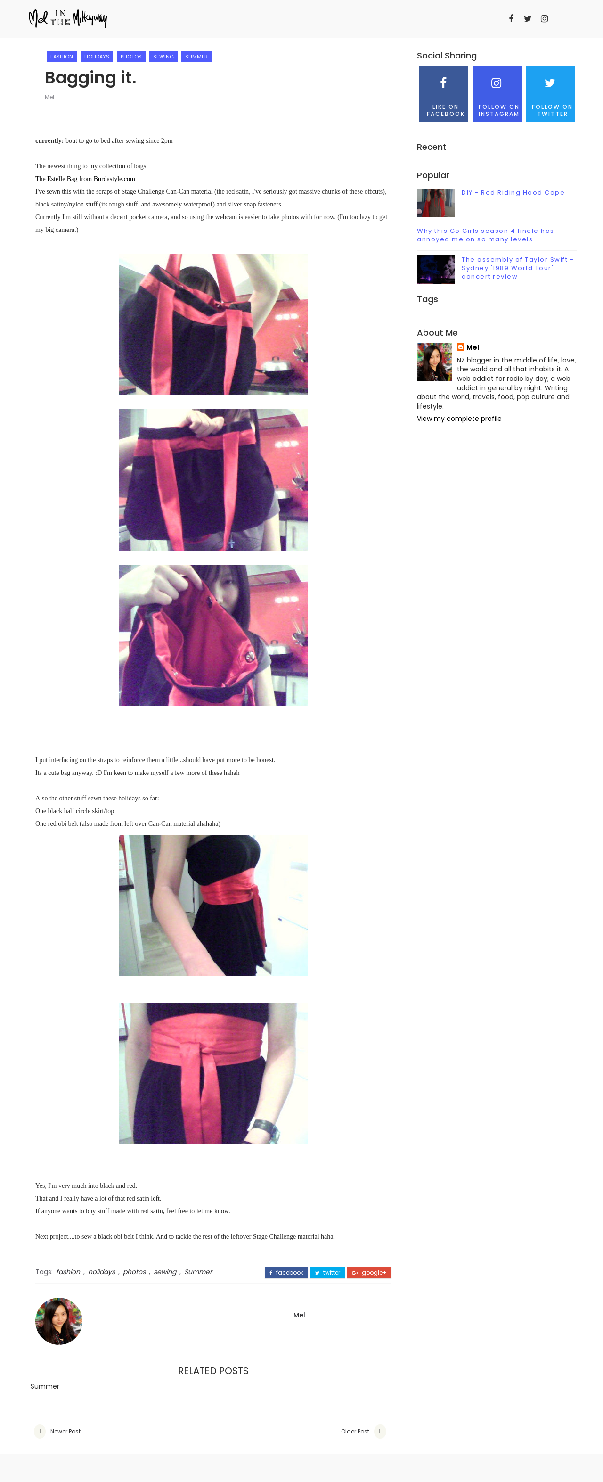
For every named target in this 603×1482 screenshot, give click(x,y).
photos (131, 56)
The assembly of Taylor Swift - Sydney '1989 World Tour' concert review (518, 268)
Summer (196, 56)
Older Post (355, 1431)
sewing (163, 56)
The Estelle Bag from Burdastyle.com (85, 178)
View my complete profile (459, 418)
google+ (369, 1272)
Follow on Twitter (550, 91)
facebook (286, 1272)
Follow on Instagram (497, 91)
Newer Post (65, 1431)
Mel (49, 97)
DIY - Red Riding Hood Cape (513, 192)
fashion (61, 56)
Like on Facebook (443, 91)
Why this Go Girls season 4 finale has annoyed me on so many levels (485, 235)
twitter (327, 1272)
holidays (96, 56)
